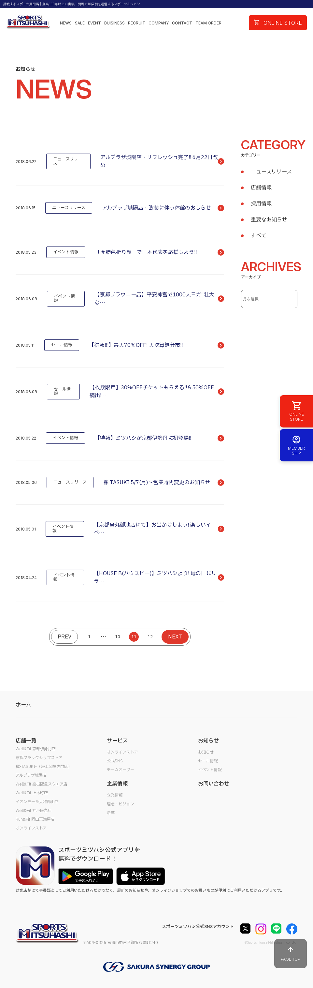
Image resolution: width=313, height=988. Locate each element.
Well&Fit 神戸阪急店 (34, 811)
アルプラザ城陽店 (31, 775)
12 (150, 637)
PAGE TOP (290, 954)
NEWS (66, 23)
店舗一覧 (26, 741)
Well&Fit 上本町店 (32, 793)
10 (117, 637)
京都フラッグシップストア (39, 758)
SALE (80, 23)
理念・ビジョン (120, 804)
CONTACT (182, 23)
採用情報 (261, 204)
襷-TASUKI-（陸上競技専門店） (44, 767)
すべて (258, 236)
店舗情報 (261, 188)
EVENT (94, 23)
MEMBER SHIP (296, 445)
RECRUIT (136, 23)
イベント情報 (209, 770)
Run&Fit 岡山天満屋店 (35, 819)
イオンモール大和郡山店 (37, 802)
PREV (64, 637)
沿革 (111, 813)
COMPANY (159, 23)
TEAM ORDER (208, 23)
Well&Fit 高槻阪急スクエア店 (41, 784)
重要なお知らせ (269, 220)
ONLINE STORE (278, 23)
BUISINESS (114, 23)
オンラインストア (31, 828)
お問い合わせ (213, 784)
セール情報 (208, 761)
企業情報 (114, 795)
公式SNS (115, 761)
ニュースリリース (271, 172)
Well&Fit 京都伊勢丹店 (36, 749)
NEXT (175, 637)
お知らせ (206, 752)
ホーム (23, 705)
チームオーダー (120, 770)
